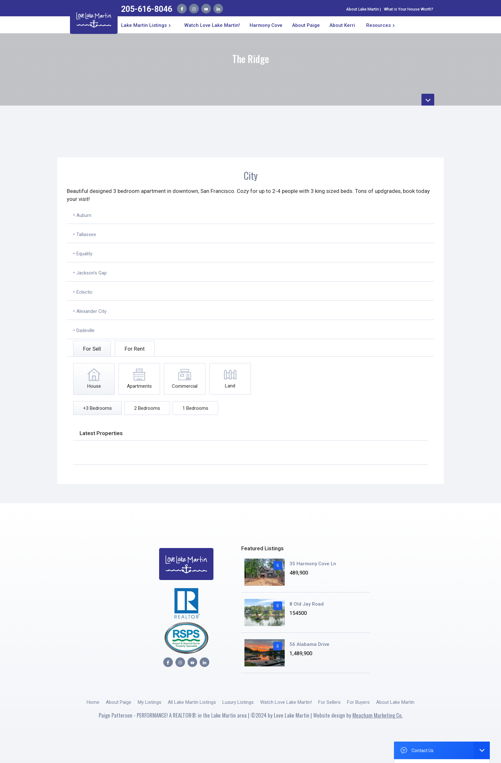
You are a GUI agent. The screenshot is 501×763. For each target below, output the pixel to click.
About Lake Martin (362, 9)
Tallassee (86, 234)
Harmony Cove (266, 25)
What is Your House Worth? (408, 9)
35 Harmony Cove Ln (312, 564)
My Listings (149, 702)
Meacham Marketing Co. (377, 715)
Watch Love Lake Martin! (212, 25)
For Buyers (358, 702)
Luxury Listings (238, 702)
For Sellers (329, 702)
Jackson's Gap (91, 273)
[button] (147, 24)
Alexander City (91, 311)
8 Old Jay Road (306, 604)
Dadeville (85, 330)
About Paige (118, 702)
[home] (94, 19)
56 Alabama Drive (309, 644)
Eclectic (84, 292)
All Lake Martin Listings (192, 702)
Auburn (83, 215)
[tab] (92, 348)
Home (93, 702)
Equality (84, 254)
